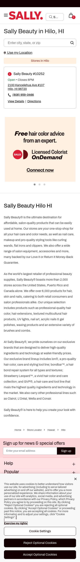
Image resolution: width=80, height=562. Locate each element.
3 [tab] (45, 185)
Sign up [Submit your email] (66, 450)
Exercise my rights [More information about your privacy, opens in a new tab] (15, 523)
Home (18, 430)
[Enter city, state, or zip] (40, 43)
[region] (40, 518)
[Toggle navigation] (6, 15)
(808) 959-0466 (23, 94)
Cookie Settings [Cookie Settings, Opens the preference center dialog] (40, 531)
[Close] (75, 479)
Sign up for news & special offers (34, 443)
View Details (16, 101)
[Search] (57, 17)
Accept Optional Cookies (40, 554)
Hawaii (51, 430)
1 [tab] (35, 185)
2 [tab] (40, 185)
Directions (34, 101)
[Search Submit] (50, 17)
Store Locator (34, 430)
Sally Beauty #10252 (28, 74)
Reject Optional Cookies (40, 542)
